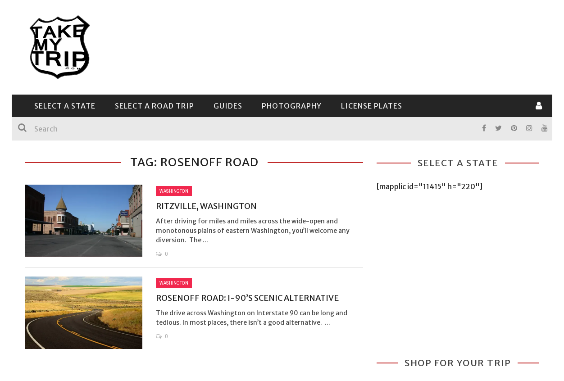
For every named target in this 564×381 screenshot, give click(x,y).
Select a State (65, 105)
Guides (228, 105)
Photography (292, 105)
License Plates (371, 105)
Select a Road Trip (154, 105)
